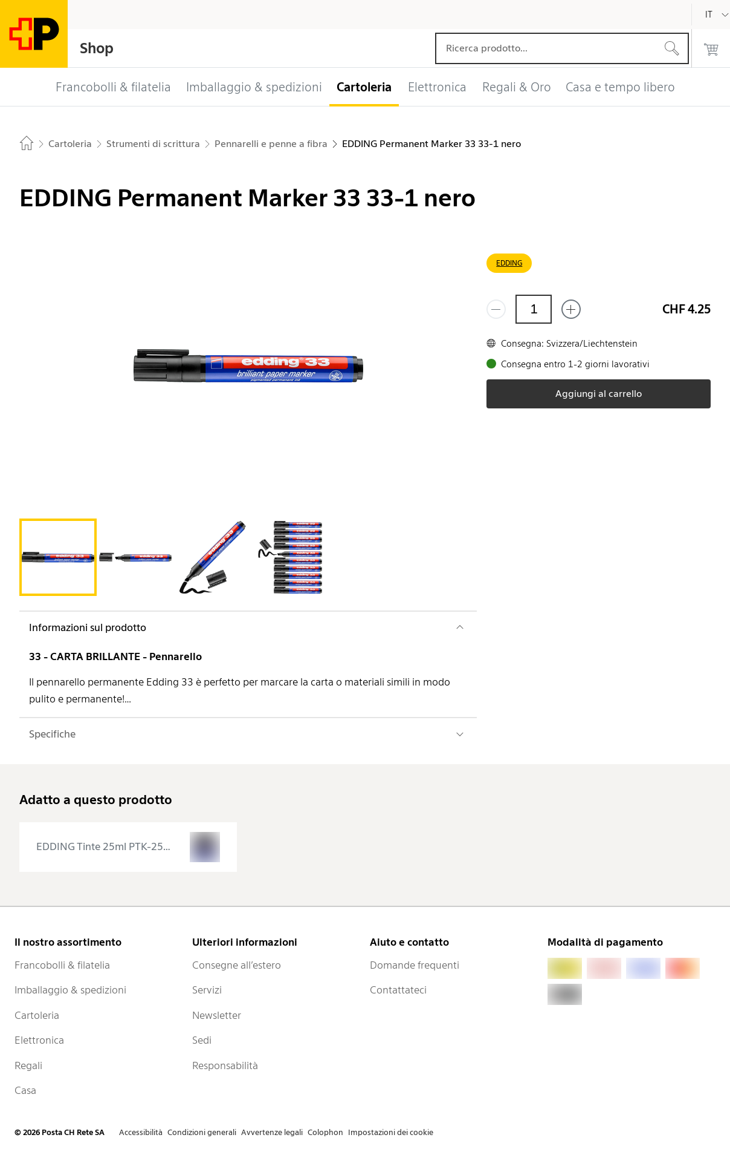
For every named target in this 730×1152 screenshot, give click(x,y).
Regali (28, 1065)
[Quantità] (533, 309)
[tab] (58, 557)
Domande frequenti (414, 965)
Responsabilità (225, 1065)
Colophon (325, 1132)
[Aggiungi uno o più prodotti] (571, 309)
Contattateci (398, 990)
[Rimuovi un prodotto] (496, 309)
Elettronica (39, 1040)
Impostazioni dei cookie (390, 1132)
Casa (25, 1090)
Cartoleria (37, 1015)
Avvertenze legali (272, 1132)
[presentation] (128, 847)
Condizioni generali (201, 1132)
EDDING (509, 262)
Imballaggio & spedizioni (70, 990)
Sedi (202, 1040)
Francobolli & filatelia (62, 965)
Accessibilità (141, 1132)
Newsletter (216, 1015)
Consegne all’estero (236, 965)
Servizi (207, 990)
